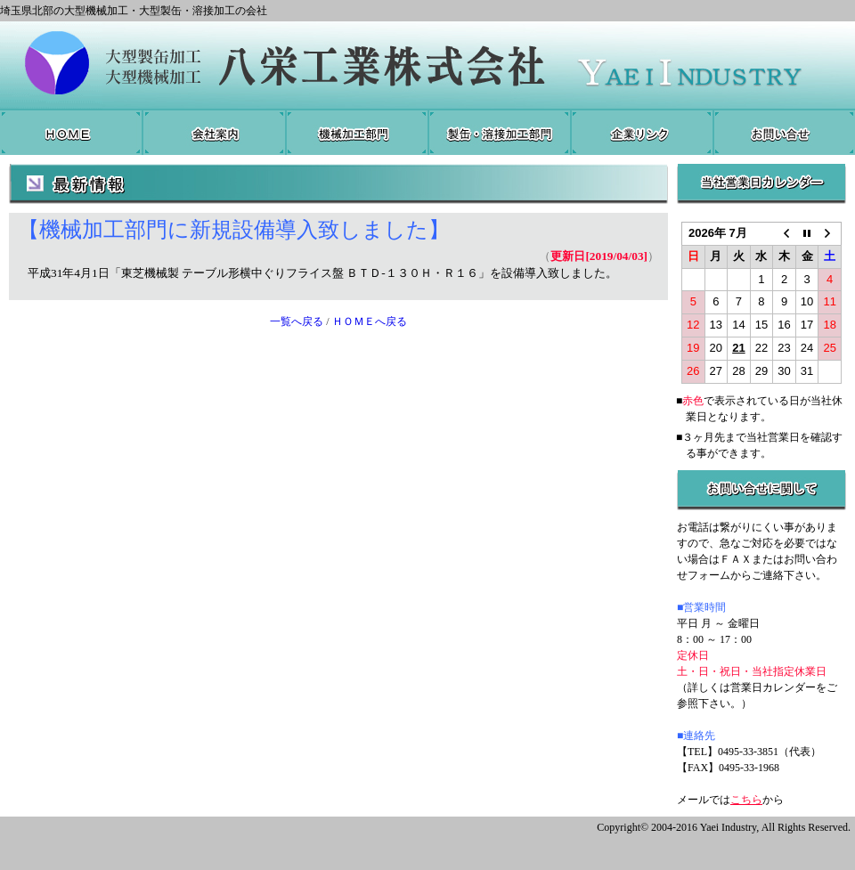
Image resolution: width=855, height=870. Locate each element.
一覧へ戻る (296, 321)
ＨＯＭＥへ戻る (369, 321)
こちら (746, 799)
